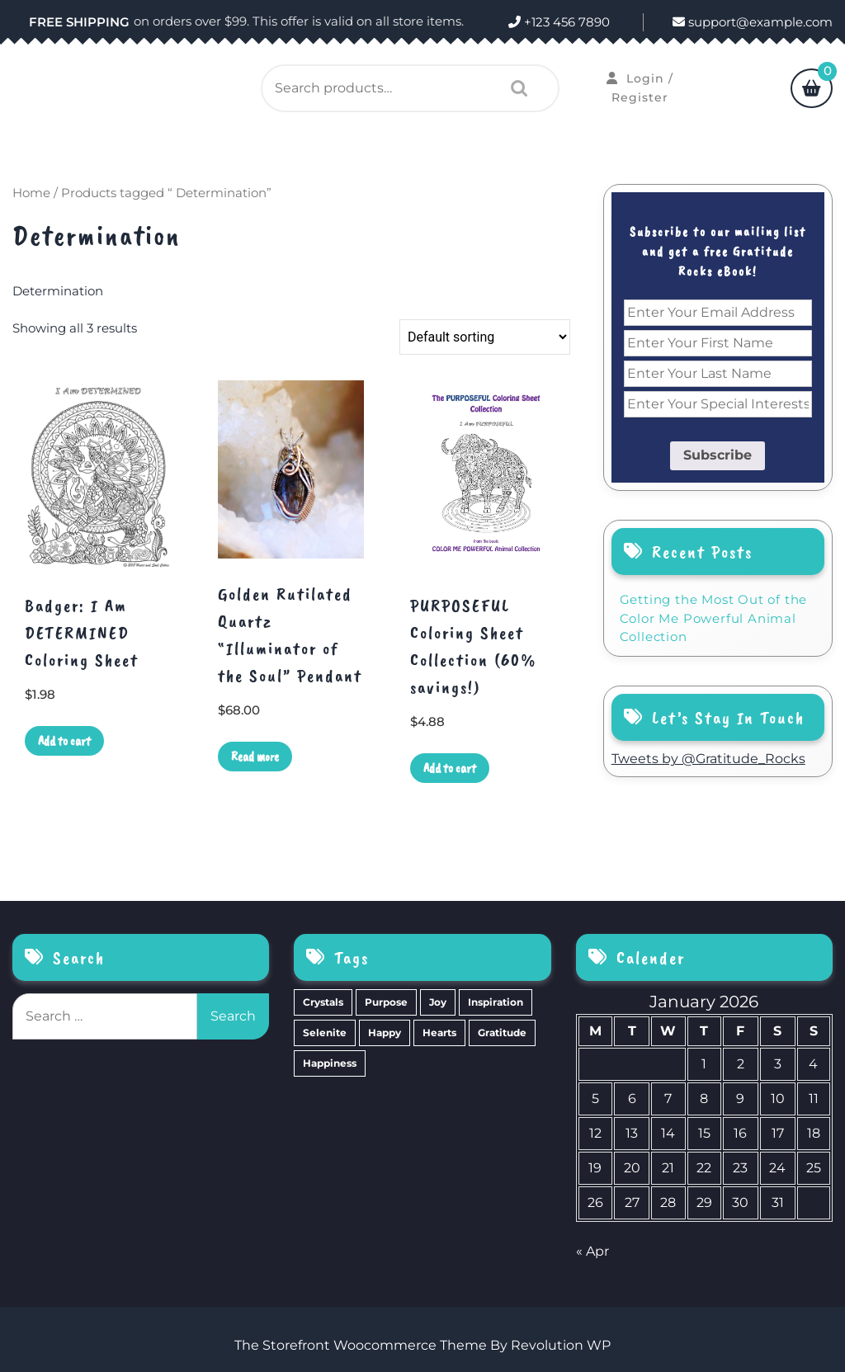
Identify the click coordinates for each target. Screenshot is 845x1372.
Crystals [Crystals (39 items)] (323, 1002)
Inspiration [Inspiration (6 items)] (495, 1002)
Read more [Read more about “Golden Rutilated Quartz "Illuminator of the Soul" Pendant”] (255, 756)
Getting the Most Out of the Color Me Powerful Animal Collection (714, 618)
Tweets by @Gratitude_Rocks (708, 758)
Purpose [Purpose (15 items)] (386, 1002)
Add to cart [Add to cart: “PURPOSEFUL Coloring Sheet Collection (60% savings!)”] (449, 768)
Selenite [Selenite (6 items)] (325, 1032)
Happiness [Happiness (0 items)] (329, 1063)
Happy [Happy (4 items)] (384, 1032)
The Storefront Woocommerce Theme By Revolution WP (422, 1345)
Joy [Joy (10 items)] (437, 1002)
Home (31, 193)
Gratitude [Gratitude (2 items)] (502, 1032)
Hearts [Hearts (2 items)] (439, 1032)
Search (515, 88)
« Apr (592, 1251)
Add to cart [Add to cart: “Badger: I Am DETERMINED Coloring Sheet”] (64, 741)
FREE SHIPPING (79, 22)
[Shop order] (484, 337)
